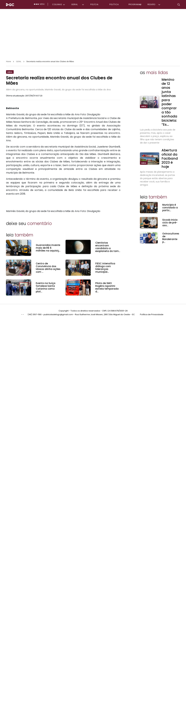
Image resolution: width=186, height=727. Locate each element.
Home (8, 61)
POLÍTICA (114, 4)
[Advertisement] (93, 32)
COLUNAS (57, 4)
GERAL (74, 4)
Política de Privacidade (151, 314)
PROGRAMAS (135, 4)
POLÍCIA (94, 4)
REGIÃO (151, 4)
